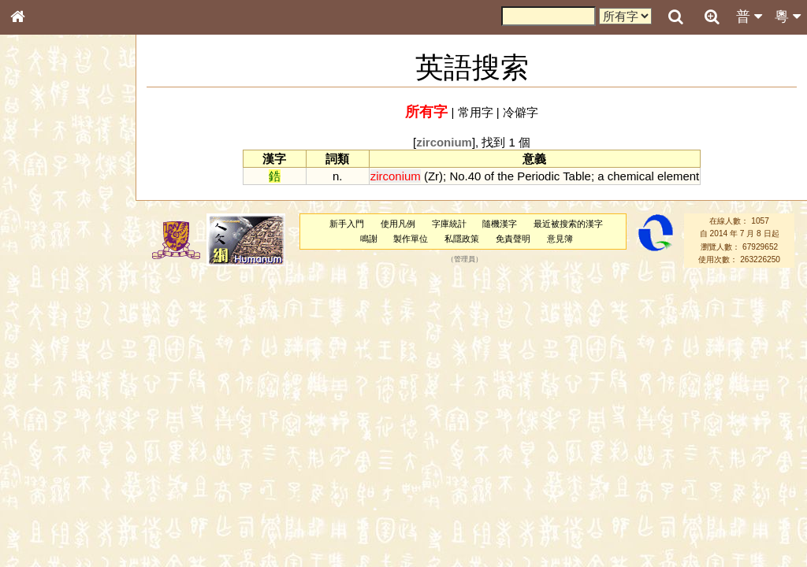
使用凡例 (398, 223)
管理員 (464, 259)
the (505, 176)
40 (475, 176)
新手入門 (346, 223)
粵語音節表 (43, 308)
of (489, 176)
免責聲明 (513, 238)
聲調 (74, 414)
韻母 (53, 414)
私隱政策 (461, 238)
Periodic (538, 176)
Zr (433, 176)
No (456, 176)
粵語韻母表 (43, 337)
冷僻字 (520, 112)
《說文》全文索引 (57, 484)
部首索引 (39, 210)
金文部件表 (43, 253)
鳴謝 (368, 238)
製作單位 (410, 238)
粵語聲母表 (43, 322)
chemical (631, 176)
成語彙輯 (39, 512)
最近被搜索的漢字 (568, 223)
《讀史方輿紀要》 (57, 498)
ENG (69, 173)
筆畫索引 (39, 224)
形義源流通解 (48, 267)
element (678, 176)
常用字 (475, 112)
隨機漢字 (499, 223)
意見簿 (560, 238)
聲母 (31, 414)
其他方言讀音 (48, 442)
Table (577, 176)
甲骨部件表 (43, 238)
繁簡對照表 (43, 526)
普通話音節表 (48, 428)
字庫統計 (449, 223)
